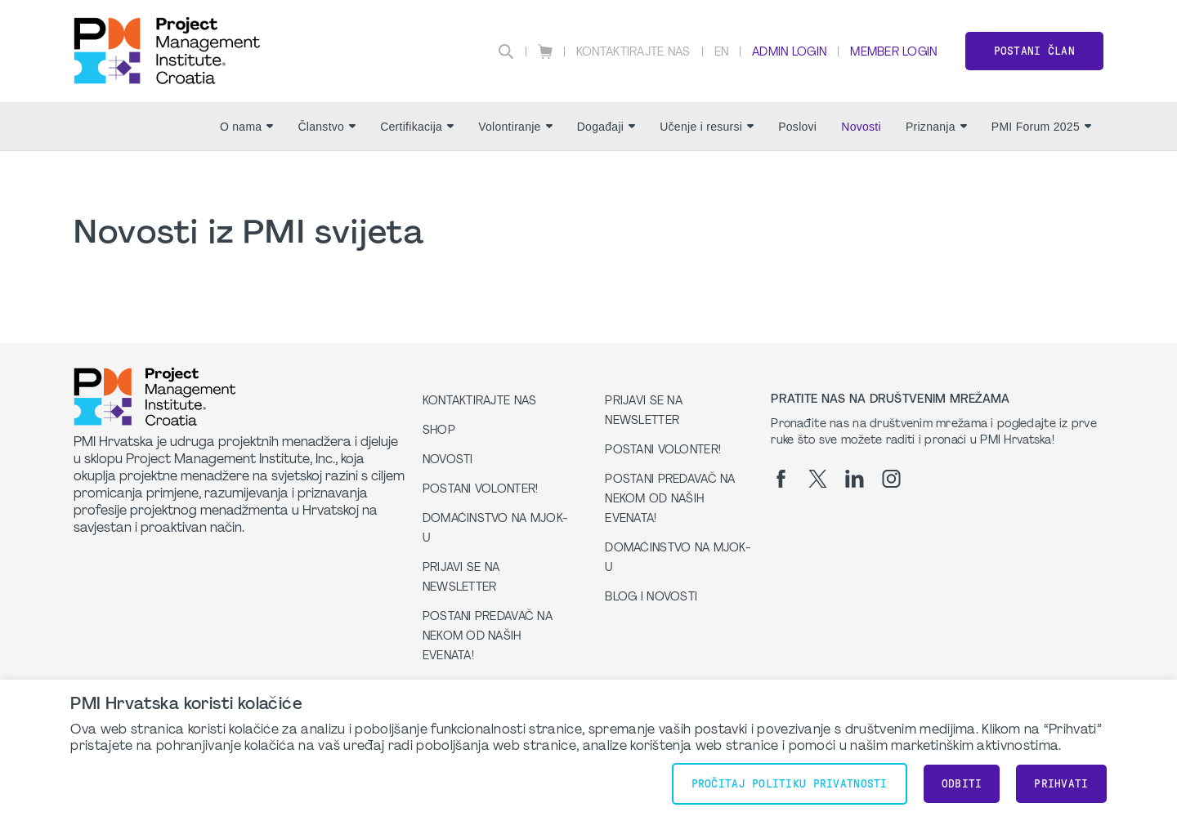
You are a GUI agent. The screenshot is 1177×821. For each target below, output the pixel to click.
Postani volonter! (481, 490)
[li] (854, 479)
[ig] (891, 479)
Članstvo (327, 126)
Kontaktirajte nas (633, 53)
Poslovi (797, 126)
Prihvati (1061, 784)
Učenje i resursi (707, 126)
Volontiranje (515, 126)
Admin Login (789, 53)
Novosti (861, 126)
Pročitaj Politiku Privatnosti (789, 784)
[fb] (781, 479)
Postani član (1034, 51)
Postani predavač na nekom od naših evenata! (488, 637)
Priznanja (936, 126)
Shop (439, 431)
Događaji (606, 126)
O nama (246, 126)
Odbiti (962, 784)
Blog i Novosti (651, 597)
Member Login (893, 53)
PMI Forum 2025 (1041, 126)
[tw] (818, 479)
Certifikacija (417, 126)
